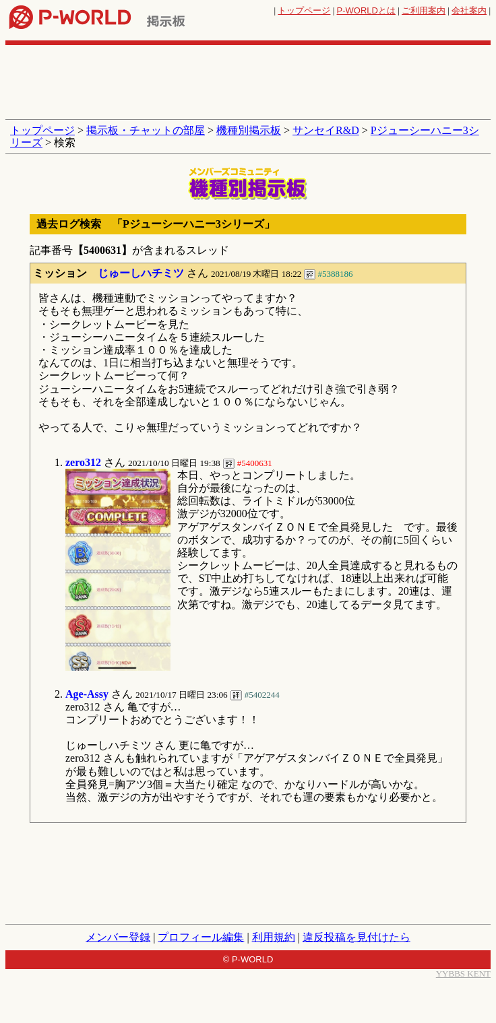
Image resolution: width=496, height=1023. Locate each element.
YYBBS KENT (463, 973)
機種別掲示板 (248, 130)
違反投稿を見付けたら (356, 937)
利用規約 (273, 937)
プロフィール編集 (201, 937)
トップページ (304, 10)
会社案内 (469, 10)
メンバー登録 (118, 937)
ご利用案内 (423, 10)
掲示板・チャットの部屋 (145, 130)
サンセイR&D (325, 130)
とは (366, 10)
